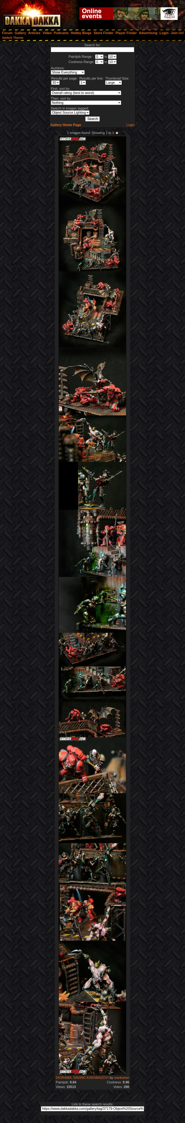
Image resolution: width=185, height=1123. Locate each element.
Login (130, 125)
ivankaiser (121, 1077)
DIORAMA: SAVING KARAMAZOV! (82, 1077)
